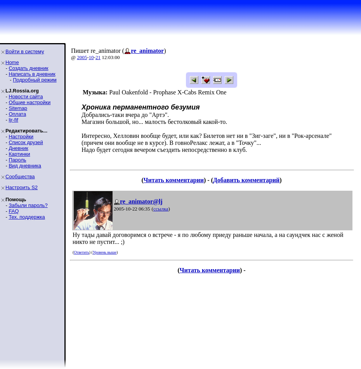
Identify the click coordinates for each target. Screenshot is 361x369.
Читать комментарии (174, 180)
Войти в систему (24, 51)
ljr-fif (13, 120)
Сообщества (20, 176)
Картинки (19, 154)
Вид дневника (25, 166)
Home (12, 62)
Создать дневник (28, 68)
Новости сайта (26, 96)
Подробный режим (34, 80)
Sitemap (18, 108)
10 (91, 57)
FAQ (14, 211)
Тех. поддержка (27, 217)
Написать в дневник (32, 74)
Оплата (17, 114)
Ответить (81, 252)
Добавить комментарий (246, 180)
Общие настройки (29, 102)
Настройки (21, 136)
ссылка (160, 209)
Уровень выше (104, 252)
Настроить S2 (21, 187)
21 (98, 57)
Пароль (17, 160)
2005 (82, 57)
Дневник (18, 148)
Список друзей (26, 142)
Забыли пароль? (28, 205)
